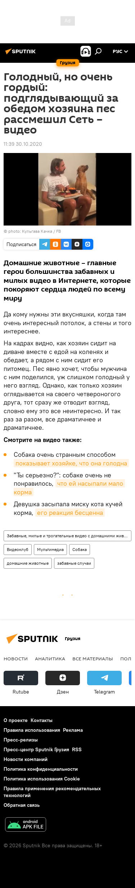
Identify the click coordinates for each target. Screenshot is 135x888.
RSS (77, 749)
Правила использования (32, 730)
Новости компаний (26, 759)
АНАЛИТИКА (50, 658)
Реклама (73, 730)
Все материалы (92, 658)
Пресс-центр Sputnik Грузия (36, 749)
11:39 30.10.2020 (23, 144)
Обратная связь (22, 805)
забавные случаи (74, 563)
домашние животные (28, 563)
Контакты (42, 720)
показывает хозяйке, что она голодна (71, 463)
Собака (79, 549)
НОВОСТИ (16, 658)
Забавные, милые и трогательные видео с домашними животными (69, 535)
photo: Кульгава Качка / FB (34, 231)
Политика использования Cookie (42, 778)
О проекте (16, 720)
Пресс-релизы (21, 739)
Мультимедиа (50, 549)
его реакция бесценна (70, 512)
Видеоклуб (17, 549)
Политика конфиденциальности (41, 769)
